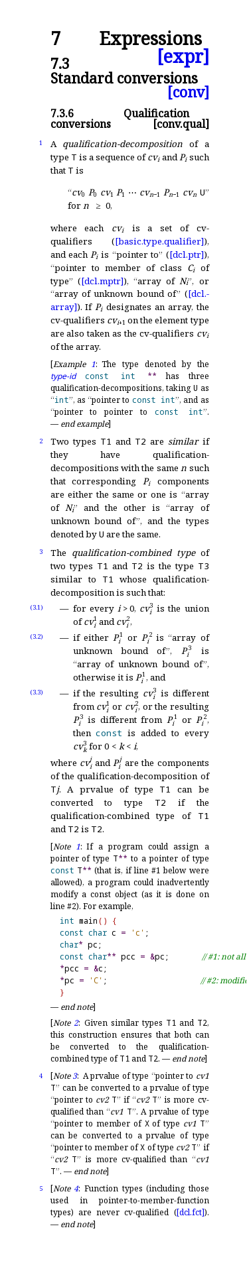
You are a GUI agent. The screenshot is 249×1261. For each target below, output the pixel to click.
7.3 (60, 63)
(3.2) (36, 636)
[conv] (188, 92)
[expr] (183, 57)
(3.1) (36, 607)
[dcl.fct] (191, 1212)
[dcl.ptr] (186, 254)
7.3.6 (62, 113)
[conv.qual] (181, 124)
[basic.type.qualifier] (159, 241)
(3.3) (36, 692)
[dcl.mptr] (102, 281)
